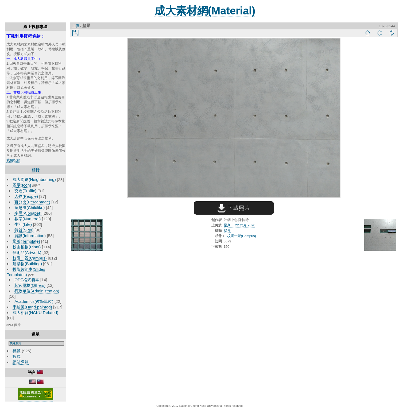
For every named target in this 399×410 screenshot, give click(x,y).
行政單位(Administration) (36, 291)
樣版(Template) (26, 241)
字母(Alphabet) (27, 213)
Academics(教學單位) (33, 301)
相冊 (36, 170)
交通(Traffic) (25, 190)
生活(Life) (23, 224)
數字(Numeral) (27, 218)
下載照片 (233, 208)
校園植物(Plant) (27, 247)
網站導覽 (21, 362)
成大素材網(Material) (204, 11)
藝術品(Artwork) (27, 252)
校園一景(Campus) (30, 258)
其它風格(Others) (29, 285)
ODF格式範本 (26, 279)
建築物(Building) (27, 263)
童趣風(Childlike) (29, 207)
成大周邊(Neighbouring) (34, 179)
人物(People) (26, 196)
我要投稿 (13, 160)
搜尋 (17, 356)
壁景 (227, 231)
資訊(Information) (30, 235)
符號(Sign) (23, 230)
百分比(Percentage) (32, 202)
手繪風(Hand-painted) (32, 307)
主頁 (75, 26)
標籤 (17, 351)
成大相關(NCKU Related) (35, 312)
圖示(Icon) (22, 185)
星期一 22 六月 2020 (239, 225)
